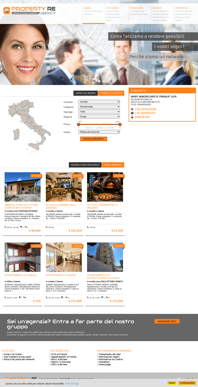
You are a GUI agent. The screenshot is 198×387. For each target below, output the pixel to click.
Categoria (68, 107)
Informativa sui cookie (111, 359)
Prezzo (67, 124)
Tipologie (68, 112)
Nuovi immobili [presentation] (113, 165)
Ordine (67, 132)
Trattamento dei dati (110, 354)
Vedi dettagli (72, 383)
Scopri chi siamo (13, 354)
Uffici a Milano (59, 364)
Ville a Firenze (59, 354)
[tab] (111, 93)
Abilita (172, 382)
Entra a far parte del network (19, 359)
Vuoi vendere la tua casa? (17, 357)
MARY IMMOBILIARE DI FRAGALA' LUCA (153, 96)
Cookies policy (187, 382)
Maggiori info (167, 321)
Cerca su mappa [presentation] (85, 93)
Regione (68, 117)
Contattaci (104, 362)
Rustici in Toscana (61, 362)
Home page (105, 364)
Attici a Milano (59, 359)
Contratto (68, 102)
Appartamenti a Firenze (63, 357)
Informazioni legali (109, 357)
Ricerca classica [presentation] (111, 93)
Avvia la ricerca (93, 139)
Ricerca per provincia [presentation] (85, 165)
